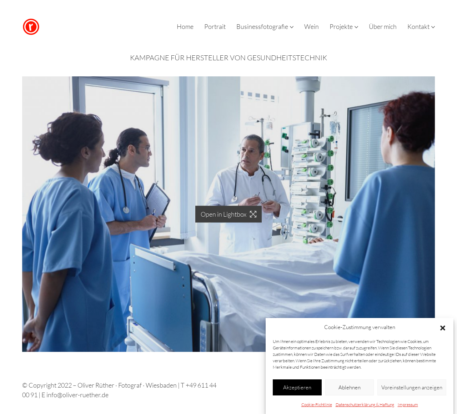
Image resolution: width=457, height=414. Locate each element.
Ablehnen (349, 389)
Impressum (408, 406)
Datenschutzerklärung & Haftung (365, 406)
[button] (442, 329)
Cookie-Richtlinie (316, 406)
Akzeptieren (297, 389)
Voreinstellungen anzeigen (411, 389)
